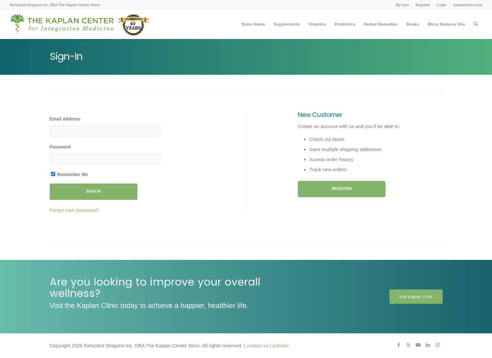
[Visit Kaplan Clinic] (416, 296)
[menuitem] (402, 4)
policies (281, 345)
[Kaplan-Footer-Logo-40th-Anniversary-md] (79, 27)
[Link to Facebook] (399, 345)
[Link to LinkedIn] (428, 345)
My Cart (402, 5)
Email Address (65, 119)
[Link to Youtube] (418, 345)
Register (423, 5)
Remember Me (69, 174)
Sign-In (66, 56)
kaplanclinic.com (467, 5)
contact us (257, 345)
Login (442, 5)
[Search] (475, 24)
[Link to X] (408, 345)
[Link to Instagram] (438, 345)
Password (60, 147)
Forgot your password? (74, 210)
